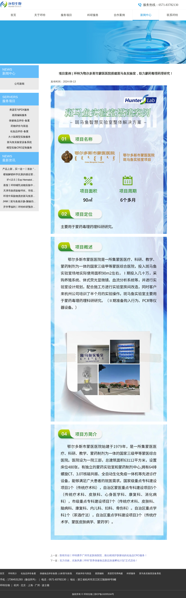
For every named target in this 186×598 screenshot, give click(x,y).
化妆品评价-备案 (19, 131)
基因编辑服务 (19, 115)
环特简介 (12, 573)
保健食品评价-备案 (19, 120)
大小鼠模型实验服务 (19, 136)
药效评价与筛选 (83, 573)
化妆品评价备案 (28, 573)
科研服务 (92, 15)
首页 (13, 15)
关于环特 (39, 15)
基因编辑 (99, 573)
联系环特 (172, 15)
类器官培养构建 (115, 573)
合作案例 (119, 15)
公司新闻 (19, 83)
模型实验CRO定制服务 (19, 147)
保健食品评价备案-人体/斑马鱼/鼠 (56, 573)
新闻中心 (145, 15)
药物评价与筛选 (19, 126)
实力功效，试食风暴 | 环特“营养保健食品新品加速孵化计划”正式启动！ (99, 560)
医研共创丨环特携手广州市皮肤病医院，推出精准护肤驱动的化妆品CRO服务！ (103, 555)
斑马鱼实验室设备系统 (19, 142)
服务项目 (66, 15)
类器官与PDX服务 (19, 109)
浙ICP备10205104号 (104, 594)
